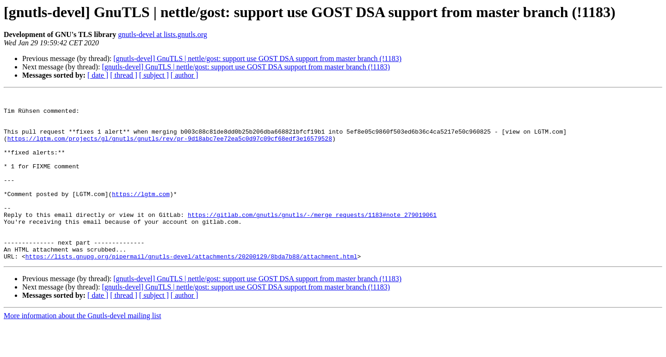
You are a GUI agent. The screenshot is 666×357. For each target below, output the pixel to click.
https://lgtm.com (141, 214)
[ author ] (184, 75)
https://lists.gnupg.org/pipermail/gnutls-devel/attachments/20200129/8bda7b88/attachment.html (191, 289)
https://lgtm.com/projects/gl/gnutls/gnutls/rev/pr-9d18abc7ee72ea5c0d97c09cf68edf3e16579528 (169, 148)
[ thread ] (123, 75)
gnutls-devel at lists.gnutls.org (162, 34)
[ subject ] (154, 75)
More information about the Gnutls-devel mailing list (82, 349)
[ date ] (97, 75)
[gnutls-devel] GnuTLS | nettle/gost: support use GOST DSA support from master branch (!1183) (257, 58)
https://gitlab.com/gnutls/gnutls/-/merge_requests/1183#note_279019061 (312, 239)
